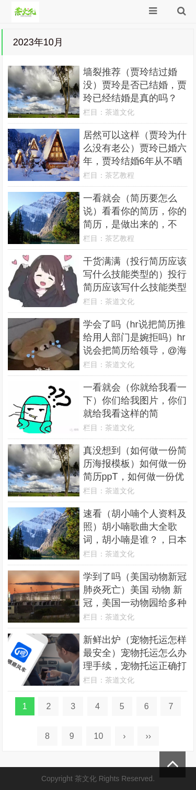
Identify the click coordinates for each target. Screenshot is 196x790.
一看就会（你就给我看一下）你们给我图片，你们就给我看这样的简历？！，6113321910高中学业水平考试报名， (135, 413)
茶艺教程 (119, 175)
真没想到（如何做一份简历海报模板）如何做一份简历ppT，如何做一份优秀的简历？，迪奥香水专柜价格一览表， (135, 476)
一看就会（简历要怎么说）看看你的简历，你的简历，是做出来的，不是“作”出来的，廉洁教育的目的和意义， (135, 224)
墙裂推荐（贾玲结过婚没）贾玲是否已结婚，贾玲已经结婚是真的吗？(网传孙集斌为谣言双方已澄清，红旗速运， (135, 98)
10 (98, 736)
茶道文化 (119, 112)
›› (148, 736)
